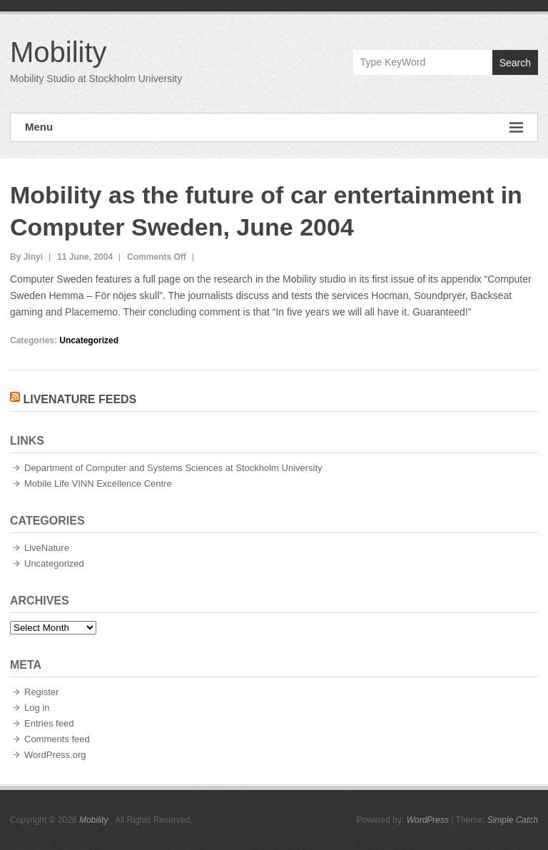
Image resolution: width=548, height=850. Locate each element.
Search (515, 63)
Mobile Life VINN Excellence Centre (98, 483)
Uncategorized (88, 340)
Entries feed (48, 723)
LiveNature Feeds (79, 399)
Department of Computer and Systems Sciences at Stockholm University (173, 467)
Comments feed (57, 739)
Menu (274, 127)
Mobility (58, 52)
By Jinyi (26, 257)
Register (41, 692)
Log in (36, 707)
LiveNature (46, 547)
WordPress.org (55, 754)
